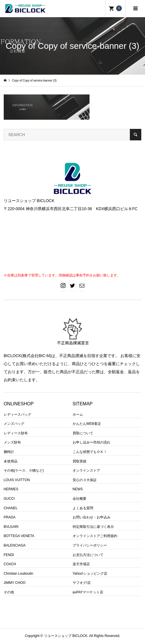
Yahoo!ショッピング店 (90, 574)
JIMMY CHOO (14, 583)
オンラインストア (86, 470)
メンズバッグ (14, 424)
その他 (9, 592)
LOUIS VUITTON (17, 480)
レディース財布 (16, 433)
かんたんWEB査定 (87, 424)
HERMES (11, 489)
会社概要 (79, 499)
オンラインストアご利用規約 (95, 536)
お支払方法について (88, 555)
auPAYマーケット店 (88, 592)
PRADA (9, 517)
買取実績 (79, 461)
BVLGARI (11, 527)
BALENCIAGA (15, 545)
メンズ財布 (12, 442)
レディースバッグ (17, 414)
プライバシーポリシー (90, 545)
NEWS (78, 489)
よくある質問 (83, 508)
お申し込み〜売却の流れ (91, 442)
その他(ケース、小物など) (24, 470)
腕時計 (9, 452)
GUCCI (9, 499)
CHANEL (11, 508)
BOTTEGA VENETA (19, 536)
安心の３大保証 (85, 480)
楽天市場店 (81, 564)
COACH (10, 564)
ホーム (78, 414)
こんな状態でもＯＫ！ (90, 452)
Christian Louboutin (18, 574)
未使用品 (10, 461)
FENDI (9, 555)
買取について (83, 433)
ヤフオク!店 (82, 583)
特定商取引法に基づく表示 (93, 527)
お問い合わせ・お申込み (91, 517)
